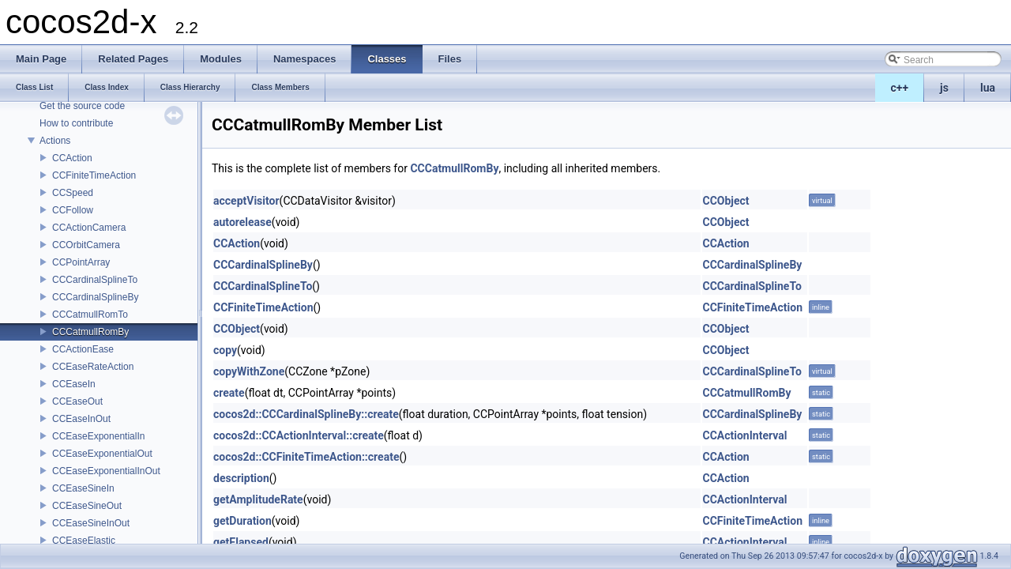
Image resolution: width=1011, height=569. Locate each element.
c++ (900, 87)
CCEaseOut (77, 401)
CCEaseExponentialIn (98, 436)
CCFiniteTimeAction (94, 175)
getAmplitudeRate (258, 499)
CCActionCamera (89, 227)
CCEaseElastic (83, 540)
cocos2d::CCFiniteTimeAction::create (306, 456)
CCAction (72, 158)
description (241, 478)
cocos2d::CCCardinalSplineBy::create (306, 414)
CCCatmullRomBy (90, 331)
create (229, 392)
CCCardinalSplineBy (95, 297)
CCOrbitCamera (86, 245)
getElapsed (241, 542)
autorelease (242, 222)
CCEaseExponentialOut (102, 453)
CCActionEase (83, 349)
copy (225, 350)
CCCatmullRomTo (90, 314)
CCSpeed (72, 192)
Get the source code (82, 105)
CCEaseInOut (81, 418)
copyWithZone (248, 371)
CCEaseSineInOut (91, 523)
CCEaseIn (74, 384)
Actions (54, 140)
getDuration (242, 520)
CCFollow (72, 210)
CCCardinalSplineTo (94, 279)
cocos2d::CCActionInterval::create (298, 435)
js (944, 87)
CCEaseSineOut (87, 505)
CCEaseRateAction (92, 366)
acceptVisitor (246, 200)
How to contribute (76, 123)
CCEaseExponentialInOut (106, 471)
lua (987, 87)
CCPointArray (81, 262)
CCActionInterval (744, 435)
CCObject (725, 200)
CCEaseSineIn (83, 488)
